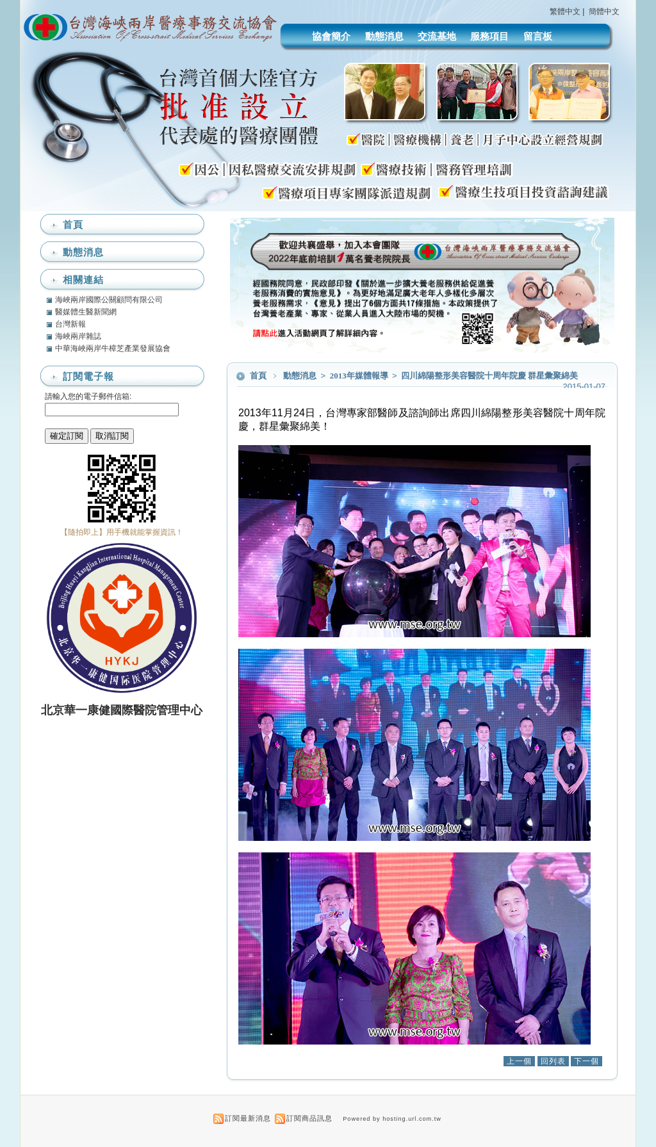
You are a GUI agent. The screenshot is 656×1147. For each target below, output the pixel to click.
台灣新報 (70, 324)
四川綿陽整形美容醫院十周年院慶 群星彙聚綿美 (489, 375)
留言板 (537, 36)
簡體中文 (604, 11)
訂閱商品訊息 (309, 1118)
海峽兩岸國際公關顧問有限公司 (109, 299)
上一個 (519, 1061)
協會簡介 (331, 36)
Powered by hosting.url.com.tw (392, 1119)
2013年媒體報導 (360, 375)
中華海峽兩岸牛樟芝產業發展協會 (112, 348)
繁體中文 (565, 11)
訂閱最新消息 (248, 1118)
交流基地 (437, 36)
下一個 (586, 1061)
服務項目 (489, 36)
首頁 (258, 375)
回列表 (553, 1061)
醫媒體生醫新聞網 (86, 311)
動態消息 (384, 36)
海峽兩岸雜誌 (78, 336)
